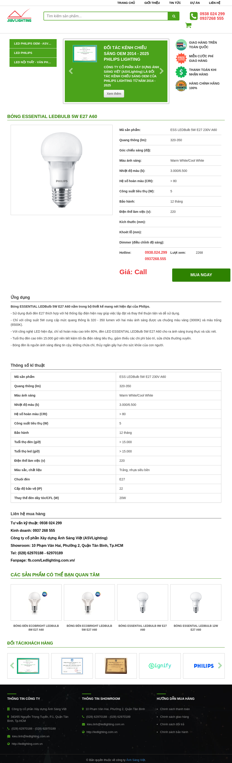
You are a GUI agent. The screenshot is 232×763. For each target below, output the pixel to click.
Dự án (195, 3)
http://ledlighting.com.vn (27, 743)
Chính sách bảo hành (174, 732)
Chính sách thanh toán (175, 709)
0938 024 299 (212, 14)
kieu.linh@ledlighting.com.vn (31, 736)
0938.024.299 (156, 252)
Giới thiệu (152, 3)
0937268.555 (155, 259)
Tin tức (175, 3)
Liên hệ (214, 3)
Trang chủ (126, 3)
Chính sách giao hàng (174, 716)
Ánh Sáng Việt (135, 760)
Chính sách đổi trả (172, 724)
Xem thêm (114, 93)
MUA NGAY (201, 275)
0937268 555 (212, 18)
